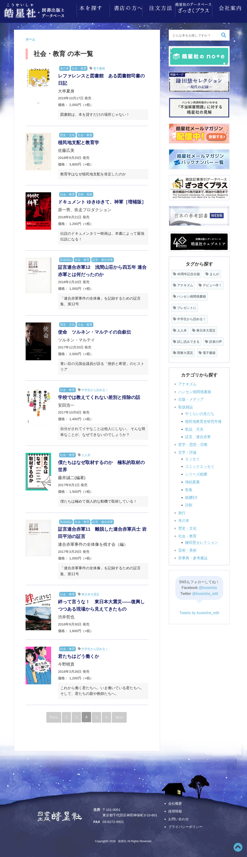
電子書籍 (99, 67)
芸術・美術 (85, 193)
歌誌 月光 (194, 428)
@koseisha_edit (205, 592)
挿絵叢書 (192, 481)
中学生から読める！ (94, 388)
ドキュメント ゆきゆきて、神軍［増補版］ (102, 200)
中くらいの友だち (199, 412)
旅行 (182, 511)
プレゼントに (184, 306)
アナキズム (183, 284)
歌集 (188, 488)
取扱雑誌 (66, 258)
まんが (212, 272)
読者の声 (213, 340)
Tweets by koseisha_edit (199, 611)
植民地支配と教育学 (78, 141)
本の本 (64, 67)
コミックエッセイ (199, 465)
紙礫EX (191, 496)
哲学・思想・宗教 (193, 443)
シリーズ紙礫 (196, 473)
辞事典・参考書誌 (193, 557)
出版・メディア (191, 398)
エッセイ (192, 457)
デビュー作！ (210, 284)
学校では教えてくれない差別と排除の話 (99, 395)
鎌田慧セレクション (201, 541)
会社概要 (175, 802)
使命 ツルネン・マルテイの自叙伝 (94, 330)
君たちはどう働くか (78, 654)
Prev (54, 716)
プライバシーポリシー (185, 825)
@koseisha (208, 586)
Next (119, 716)
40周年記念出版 (186, 272)
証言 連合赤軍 (102, 258)
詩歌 (188, 504)
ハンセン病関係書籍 (189, 295)
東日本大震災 (90, 593)
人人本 (85, 453)
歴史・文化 (67, 133)
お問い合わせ (178, 818)
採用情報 (175, 810)
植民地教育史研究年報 (203, 420)
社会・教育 (79, 67)
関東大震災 (183, 351)
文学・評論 (187, 451)
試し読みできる (186, 340)
